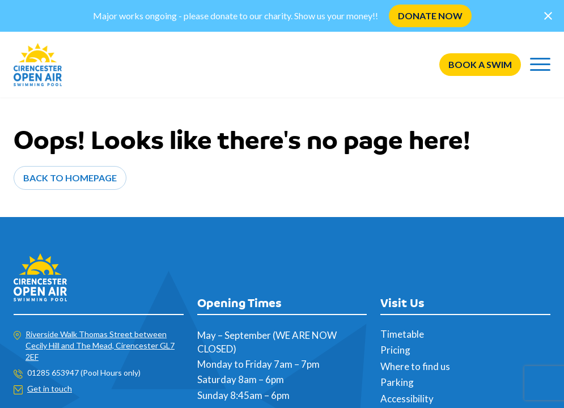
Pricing (395, 350)
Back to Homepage (70, 177)
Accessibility (407, 399)
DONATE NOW (430, 15)
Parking (397, 382)
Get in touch (49, 388)
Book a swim (480, 64)
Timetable (402, 334)
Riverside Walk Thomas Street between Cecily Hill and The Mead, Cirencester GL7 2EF (100, 345)
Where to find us (415, 366)
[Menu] (540, 64)
